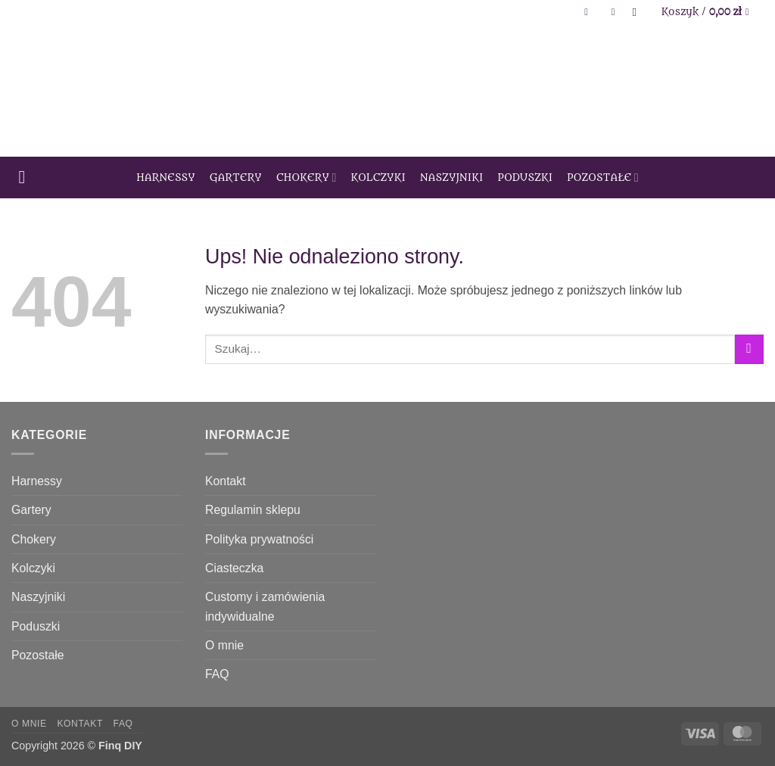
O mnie (224, 645)
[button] (589, 12)
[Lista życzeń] (613, 12)
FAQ (217, 674)
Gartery (236, 178)
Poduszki (525, 178)
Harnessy (165, 178)
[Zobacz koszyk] (708, 12)
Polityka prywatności (259, 539)
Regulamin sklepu (252, 509)
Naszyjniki (452, 178)
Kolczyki (378, 178)
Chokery (306, 177)
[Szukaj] (638, 12)
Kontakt (225, 481)
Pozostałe (603, 177)
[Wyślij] (749, 349)
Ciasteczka (234, 568)
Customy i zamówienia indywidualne (265, 606)
